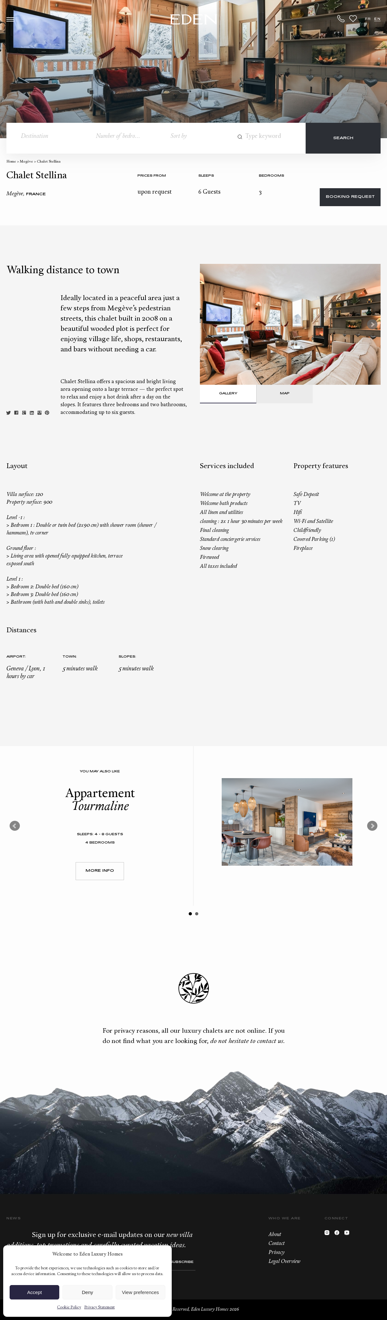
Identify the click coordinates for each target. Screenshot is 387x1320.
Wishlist (353, 18)
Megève (26, 162)
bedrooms (271, 176)
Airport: (16, 657)
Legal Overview (284, 1261)
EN (377, 19)
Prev (15, 826)
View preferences (140, 1292)
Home (11, 162)
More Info (100, 871)
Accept (34, 1292)
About (274, 1234)
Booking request (350, 197)
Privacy (276, 1252)
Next (372, 324)
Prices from (151, 176)
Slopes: (127, 657)
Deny (87, 1292)
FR (368, 19)
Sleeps (206, 176)
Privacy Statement (99, 1307)
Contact (276, 1243)
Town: (69, 657)
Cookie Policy (69, 1307)
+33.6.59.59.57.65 (341, 18)
